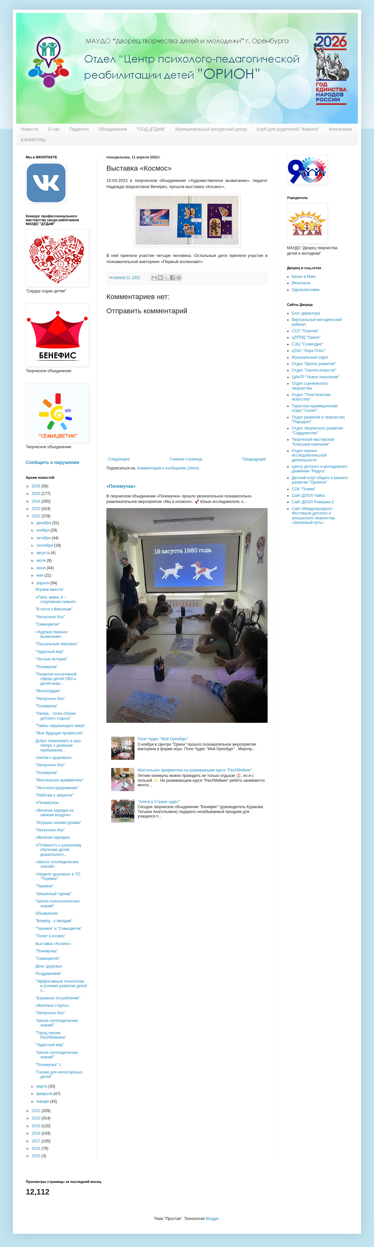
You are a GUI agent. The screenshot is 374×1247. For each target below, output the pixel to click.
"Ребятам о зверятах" (54, 795)
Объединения (112, 129)
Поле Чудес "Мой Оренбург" (163, 739)
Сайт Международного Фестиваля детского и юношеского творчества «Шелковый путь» (313, 515)
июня (41, 568)
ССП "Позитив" (305, 331)
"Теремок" (44, 886)
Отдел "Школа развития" (314, 364)
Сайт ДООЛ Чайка (308, 495)
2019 (37, 1126)
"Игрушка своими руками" (58, 822)
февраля (45, 1093)
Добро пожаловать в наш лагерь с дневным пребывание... (58, 745)
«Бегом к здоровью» (53, 757)
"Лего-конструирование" (57, 788)
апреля (43, 583)
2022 (37, 516)
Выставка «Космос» (53, 943)
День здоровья (48, 966)
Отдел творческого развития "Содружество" (317, 430)
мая (40, 575)
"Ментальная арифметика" (59, 780)
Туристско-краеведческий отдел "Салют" (315, 408)
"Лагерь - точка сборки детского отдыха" (55, 715)
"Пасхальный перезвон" (56, 644)
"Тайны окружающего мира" (60, 725)
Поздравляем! (48, 973)
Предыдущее (254, 459)
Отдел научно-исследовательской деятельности (309, 455)
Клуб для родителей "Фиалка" (288, 129)
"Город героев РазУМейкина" (50, 1035)
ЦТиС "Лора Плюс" (309, 350)
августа (43, 553)
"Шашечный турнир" (53, 894)
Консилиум (340, 129)
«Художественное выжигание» (51, 634)
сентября (45, 545)
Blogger (212, 1218)
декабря (44, 523)
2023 (37, 508)
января (43, 1101)
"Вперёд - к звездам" (54, 921)
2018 (37, 1133)
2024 (37, 501)
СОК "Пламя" (304, 489)
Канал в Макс (304, 276)
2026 (37, 486)
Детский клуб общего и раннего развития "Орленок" (320, 480)
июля (41, 560)
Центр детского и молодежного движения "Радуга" (319, 468)
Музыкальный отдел (310, 357)
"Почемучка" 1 (48, 1065)
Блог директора (306, 313)
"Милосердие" (48, 691)
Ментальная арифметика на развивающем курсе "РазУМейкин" (195, 770)
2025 (37, 493)
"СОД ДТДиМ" (151, 129)
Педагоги (79, 129)
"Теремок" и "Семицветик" (58, 928)
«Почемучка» (121, 486)
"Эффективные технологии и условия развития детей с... (61, 986)
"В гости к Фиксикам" (54, 609)
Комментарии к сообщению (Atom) (168, 468)
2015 (37, 1156)
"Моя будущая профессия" (59, 733)
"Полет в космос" (50, 936)
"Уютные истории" (51, 659)
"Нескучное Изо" (50, 617)
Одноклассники (306, 290)
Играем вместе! (49, 589)
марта (42, 1086)
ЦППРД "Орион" (306, 337)
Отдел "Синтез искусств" (314, 370)
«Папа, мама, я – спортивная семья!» (55, 599)
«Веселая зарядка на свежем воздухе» (54, 812)
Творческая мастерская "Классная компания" (313, 441)
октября (44, 538)
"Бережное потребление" (57, 998)
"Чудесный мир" (49, 651)
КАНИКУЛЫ (33, 139)
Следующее (119, 459)
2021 (37, 1111)
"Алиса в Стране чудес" (159, 801)
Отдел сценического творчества (310, 385)
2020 (37, 1118)
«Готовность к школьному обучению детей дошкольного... (58, 850)
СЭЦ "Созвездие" (307, 344)
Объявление (46, 913)
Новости (29, 129)
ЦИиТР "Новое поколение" (316, 377)
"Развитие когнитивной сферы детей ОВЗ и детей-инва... (56, 679)
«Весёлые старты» (52, 1005)
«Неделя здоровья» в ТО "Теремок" (57, 876)
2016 (37, 1148)
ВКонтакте (301, 283)
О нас (54, 129)
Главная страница (186, 459)
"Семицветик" (47, 624)
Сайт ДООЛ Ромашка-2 (313, 502)
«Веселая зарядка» (52, 837)
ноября (43, 530)
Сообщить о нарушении (52, 462)
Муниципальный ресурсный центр (211, 129)
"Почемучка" (46, 667)
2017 (37, 1141)
